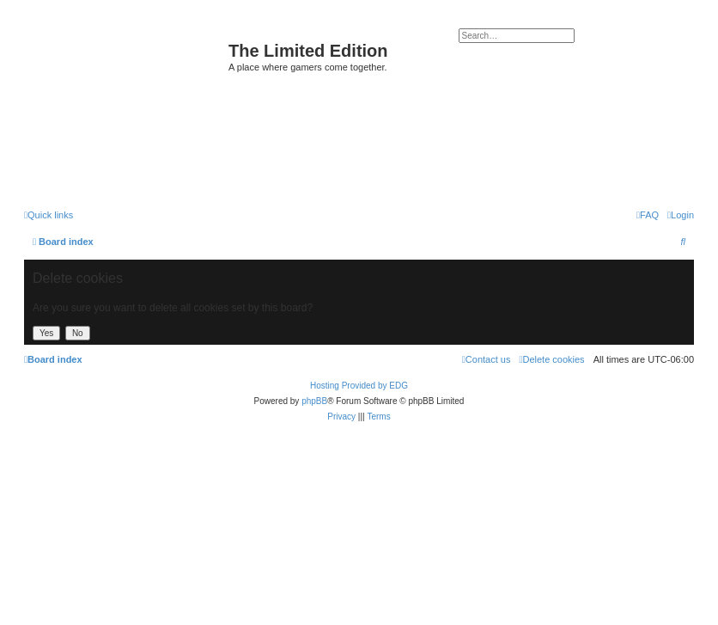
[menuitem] (680, 215)
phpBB (314, 401)
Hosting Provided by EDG (359, 385)
